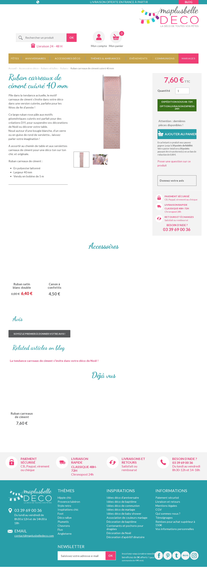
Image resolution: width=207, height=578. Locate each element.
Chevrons (64, 525)
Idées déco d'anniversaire (123, 497)
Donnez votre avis (172, 180)
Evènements (138, 58)
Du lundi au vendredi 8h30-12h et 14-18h (186, 468)
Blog (188, 2)
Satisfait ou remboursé (176, 220)
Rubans (64, 68)
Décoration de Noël (119, 533)
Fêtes (15, 58)
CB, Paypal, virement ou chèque (181, 199)
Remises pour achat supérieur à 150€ (175, 523)
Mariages (188, 58)
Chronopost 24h (173, 211)
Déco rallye (65, 517)
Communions (164, 58)
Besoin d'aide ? (177, 225)
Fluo (60, 529)
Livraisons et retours (133, 460)
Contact (38, 10)
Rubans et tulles (49, 68)
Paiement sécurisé (177, 196)
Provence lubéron (69, 501)
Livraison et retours (167, 501)
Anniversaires (35, 58)
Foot (60, 513)
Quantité (163, 90)
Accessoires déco (67, 58)
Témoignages (164, 517)
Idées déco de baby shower (124, 513)
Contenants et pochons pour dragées (125, 527)
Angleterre (65, 533)
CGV (158, 509)
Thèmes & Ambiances (105, 58)
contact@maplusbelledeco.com (34, 535)
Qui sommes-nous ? (167, 513)
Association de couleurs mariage (127, 517)
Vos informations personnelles (174, 529)
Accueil (12, 68)
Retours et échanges (179, 216)
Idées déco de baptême (121, 501)
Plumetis (63, 521)
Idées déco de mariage (121, 509)
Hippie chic (64, 497)
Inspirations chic (68, 509)
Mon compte (99, 46)
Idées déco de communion (123, 505)
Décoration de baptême (121, 521)
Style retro (64, 505)
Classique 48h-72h (177, 208)
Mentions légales (166, 505)
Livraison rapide (176, 204)
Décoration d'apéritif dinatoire (126, 537)
